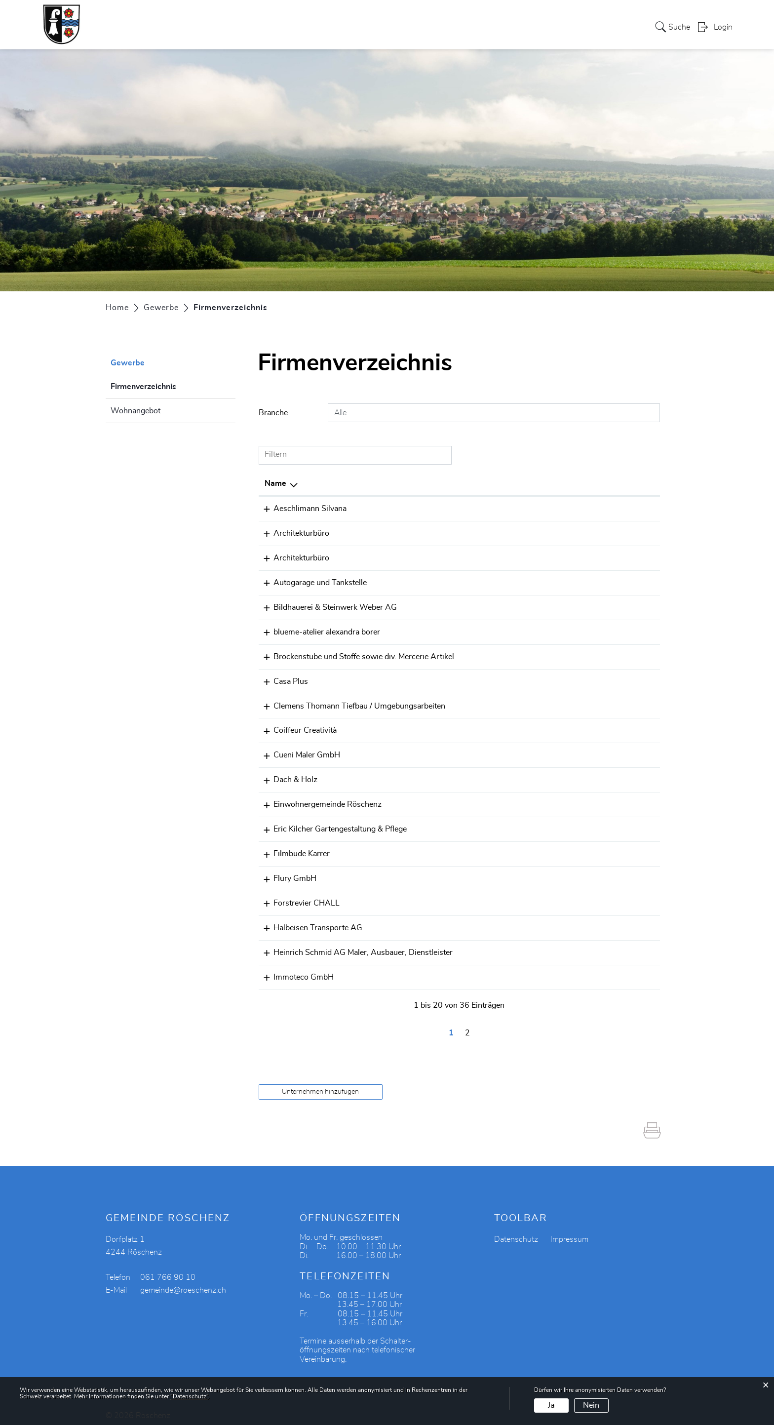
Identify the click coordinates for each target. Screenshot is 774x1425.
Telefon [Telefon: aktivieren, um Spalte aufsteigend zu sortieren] (481, 483)
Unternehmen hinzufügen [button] (320, 1082)
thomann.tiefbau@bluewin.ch (602, 702)
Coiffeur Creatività (296, 726)
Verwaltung (336, 26)
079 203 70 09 (495, 775)
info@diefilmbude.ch (587, 847)
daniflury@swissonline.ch (596, 871)
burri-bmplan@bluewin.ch (597, 557)
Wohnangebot (135, 411)
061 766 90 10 (495, 799)
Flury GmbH (286, 871)
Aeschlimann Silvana (301, 509)
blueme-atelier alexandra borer (318, 629)
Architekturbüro (292, 533)
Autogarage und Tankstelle (311, 581)
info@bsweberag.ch (586, 605)
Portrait (256, 26)
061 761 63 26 (495, 871)
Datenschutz (516, 1230)
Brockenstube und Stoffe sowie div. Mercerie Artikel (355, 654)
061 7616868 (493, 557)
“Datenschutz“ (189, 1396)
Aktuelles (602, 26)
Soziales (385, 26)
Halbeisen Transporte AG (309, 920)
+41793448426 (497, 896)
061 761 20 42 (495, 920)
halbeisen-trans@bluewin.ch (601, 920)
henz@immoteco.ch (586, 968)
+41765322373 (497, 726)
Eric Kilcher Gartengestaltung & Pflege (331, 823)
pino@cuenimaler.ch (587, 750)
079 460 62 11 (495, 968)
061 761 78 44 (495, 509)
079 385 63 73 (495, 702)
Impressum (569, 1230)
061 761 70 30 (495, 533)
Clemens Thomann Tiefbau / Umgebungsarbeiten (350, 702)
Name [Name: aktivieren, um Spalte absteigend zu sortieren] (275, 483)
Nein (591, 1405)
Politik (293, 26)
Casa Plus (282, 678)
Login (723, 28)
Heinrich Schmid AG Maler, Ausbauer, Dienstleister (354, 944)
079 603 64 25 (495, 847)
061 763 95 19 (495, 629)
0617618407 (492, 944)
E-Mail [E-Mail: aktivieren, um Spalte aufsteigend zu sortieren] (562, 483)
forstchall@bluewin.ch (590, 896)
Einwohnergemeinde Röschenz (319, 799)
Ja (551, 1405)
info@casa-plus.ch (584, 678)
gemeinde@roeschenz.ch (595, 799)
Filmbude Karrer (293, 847)
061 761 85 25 (495, 654)
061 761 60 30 (495, 605)
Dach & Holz (287, 775)
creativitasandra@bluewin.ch (601, 726)
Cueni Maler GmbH (298, 750)
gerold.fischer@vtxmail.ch (596, 533)
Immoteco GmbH (295, 968)
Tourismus (515, 26)
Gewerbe (428, 26)
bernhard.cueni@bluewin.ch (600, 581)
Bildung (560, 26)
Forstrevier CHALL (298, 896)
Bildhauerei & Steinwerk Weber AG (326, 605)
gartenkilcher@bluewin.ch (597, 823)
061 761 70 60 (495, 678)
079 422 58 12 (495, 823)
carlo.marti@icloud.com (593, 775)
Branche (273, 413)
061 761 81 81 (495, 750)
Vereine (470, 26)
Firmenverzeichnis (168, 385)
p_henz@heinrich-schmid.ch (601, 944)
